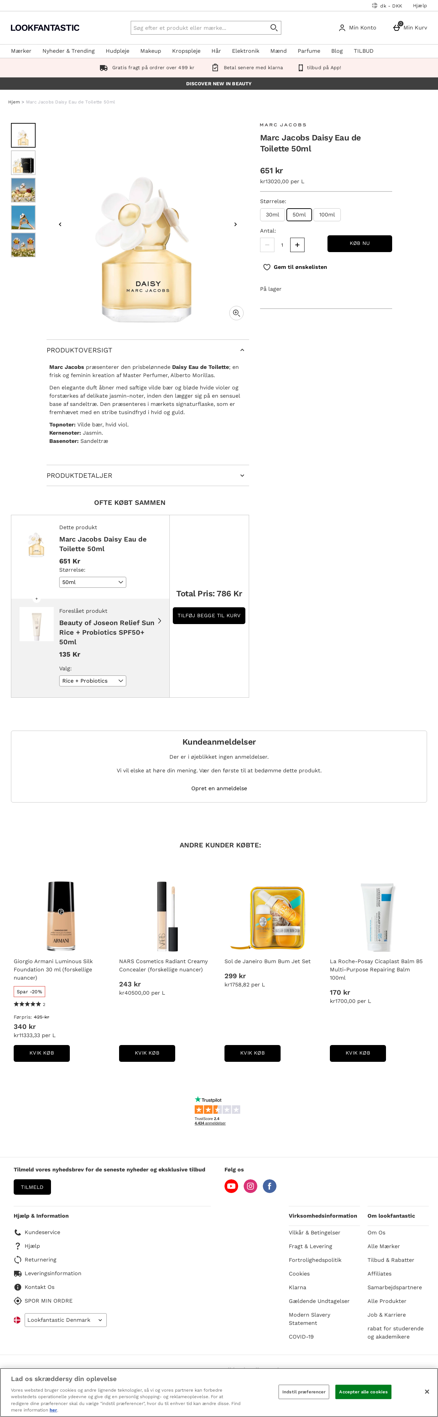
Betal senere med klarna (245, 67)
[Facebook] (269, 1191)
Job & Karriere (387, 1315)
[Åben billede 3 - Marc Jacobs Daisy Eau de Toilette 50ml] (23, 190)
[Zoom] (236, 313)
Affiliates (379, 1273)
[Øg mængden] (297, 245)
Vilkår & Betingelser (314, 1232)
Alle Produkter (387, 1301)
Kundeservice (37, 1232)
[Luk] (427, 1391)
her (53, 1410)
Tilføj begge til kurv (209, 615)
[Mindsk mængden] (267, 245)
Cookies (299, 1273)
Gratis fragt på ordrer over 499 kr (146, 67)
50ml (296, 216)
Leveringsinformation (47, 1273)
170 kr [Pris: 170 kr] (340, 992)
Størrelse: (273, 201)
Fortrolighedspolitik (315, 1260)
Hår (216, 51)
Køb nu (360, 243)
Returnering (35, 1260)
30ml (272, 214)
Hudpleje (117, 51)
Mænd (278, 51)
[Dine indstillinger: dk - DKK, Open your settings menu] (387, 5)
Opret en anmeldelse (219, 788)
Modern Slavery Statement (309, 1319)
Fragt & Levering (310, 1246)
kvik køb (49, 1055)
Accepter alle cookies (363, 1391)
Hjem (14, 101)
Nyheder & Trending (68, 51)
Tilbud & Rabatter (391, 1260)
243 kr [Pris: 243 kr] (130, 984)
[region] (219, 1392)
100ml (327, 214)
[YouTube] (231, 1191)
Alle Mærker (384, 1246)
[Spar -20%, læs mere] (29, 991)
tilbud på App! (319, 67)
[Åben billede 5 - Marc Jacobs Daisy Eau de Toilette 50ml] (23, 245)
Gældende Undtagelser (319, 1301)
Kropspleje (186, 51)
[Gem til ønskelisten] (295, 267)
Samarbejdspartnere (395, 1287)
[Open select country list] (66, 1320)
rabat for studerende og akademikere (396, 1332)
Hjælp (420, 5)
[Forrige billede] (60, 224)
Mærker (21, 51)
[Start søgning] (274, 28)
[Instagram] (250, 1191)
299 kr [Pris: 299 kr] (235, 976)
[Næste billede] (235, 224)
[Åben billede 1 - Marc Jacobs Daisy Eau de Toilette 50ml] (23, 135)
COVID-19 (301, 1336)
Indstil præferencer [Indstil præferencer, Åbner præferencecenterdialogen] (303, 1391)
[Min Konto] (358, 27)
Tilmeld (32, 1187)
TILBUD (364, 51)
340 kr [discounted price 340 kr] (25, 1026)
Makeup (150, 51)
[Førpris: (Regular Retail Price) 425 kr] (61, 1017)
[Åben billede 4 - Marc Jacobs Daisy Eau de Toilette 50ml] (23, 217)
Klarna (297, 1287)
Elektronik (245, 51)
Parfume (309, 51)
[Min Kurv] (411, 27)
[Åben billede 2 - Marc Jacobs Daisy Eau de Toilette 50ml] (23, 162)
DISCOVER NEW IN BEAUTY (219, 83)
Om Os (376, 1232)
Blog (337, 51)
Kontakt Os (34, 1287)
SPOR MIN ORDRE (43, 1301)
